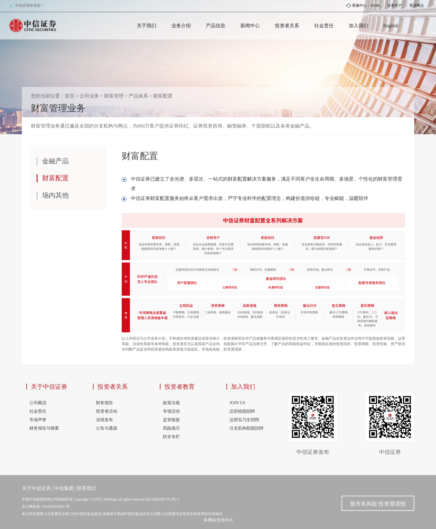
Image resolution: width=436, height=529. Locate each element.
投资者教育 (179, 387)
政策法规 (171, 403)
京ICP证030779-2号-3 (162, 499)
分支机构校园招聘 (246, 428)
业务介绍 (181, 25)
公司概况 (37, 403)
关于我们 (146, 25)
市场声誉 (37, 420)
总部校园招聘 (242, 411)
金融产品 (55, 161)
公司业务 (89, 95)
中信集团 (64, 488)
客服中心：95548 (362, 5)
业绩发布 (104, 420)
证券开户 (394, 5)
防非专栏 (171, 436)
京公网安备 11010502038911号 (46, 506)
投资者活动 (106, 411)
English (390, 25)
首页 (69, 95)
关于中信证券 (49, 387)
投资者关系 (287, 25)
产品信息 (215, 25)
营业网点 (416, 5)
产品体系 (138, 95)
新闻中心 (250, 25)
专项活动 (171, 411)
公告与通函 (106, 428)
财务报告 (104, 403)
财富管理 (114, 95)
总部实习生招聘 (244, 420)
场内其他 (55, 195)
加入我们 (358, 25)
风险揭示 (171, 428)
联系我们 (86, 488)
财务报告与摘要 (44, 428)
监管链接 (171, 420)
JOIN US (237, 403)
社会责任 (324, 25)
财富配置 (163, 95)
